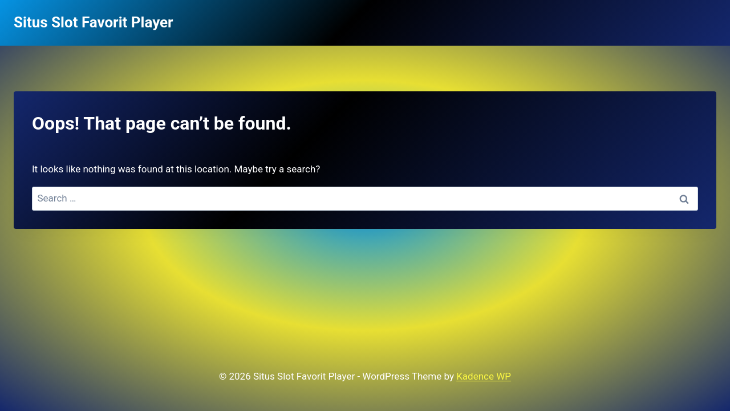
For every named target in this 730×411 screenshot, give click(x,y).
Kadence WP (483, 376)
